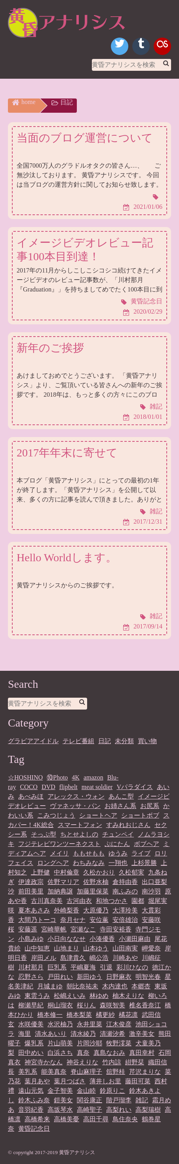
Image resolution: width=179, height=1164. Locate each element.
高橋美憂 (66, 1119)
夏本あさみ (34, 910)
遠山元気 (31, 1090)
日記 (104, 741)
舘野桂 (115, 1071)
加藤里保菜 (93, 891)
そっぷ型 (43, 834)
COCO (28, 787)
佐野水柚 (96, 881)
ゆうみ (118, 853)
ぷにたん (117, 843)
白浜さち (60, 1052)
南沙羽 (151, 891)
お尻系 (149, 805)
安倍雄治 (125, 919)
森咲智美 (112, 1005)
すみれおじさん (128, 824)
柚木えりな (128, 995)
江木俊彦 (118, 1024)
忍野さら (31, 976)
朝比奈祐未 (82, 986)
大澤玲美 (125, 910)
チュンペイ (118, 834)
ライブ (140, 853)
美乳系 (27, 1071)
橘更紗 (105, 1014)
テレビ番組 (78, 741)
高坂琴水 (60, 1109)
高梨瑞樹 (148, 1109)
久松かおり (99, 872)
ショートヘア (98, 815)
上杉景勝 (144, 862)
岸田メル (43, 957)
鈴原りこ (112, 1090)
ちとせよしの (79, 834)
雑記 (141, 1100)
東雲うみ (37, 995)
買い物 (147, 741)
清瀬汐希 (112, 1033)
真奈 (83, 1052)
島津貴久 (73, 957)
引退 (106, 967)
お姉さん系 (120, 805)
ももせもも (89, 853)
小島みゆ (31, 938)
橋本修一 (50, 1014)
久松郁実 (131, 872)
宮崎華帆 (54, 929)
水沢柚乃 (60, 1024)
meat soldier (97, 787)
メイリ (59, 853)
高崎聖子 (89, 1109)
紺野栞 (134, 1062)
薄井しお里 (105, 1081)
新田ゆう (89, 976)
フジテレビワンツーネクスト (59, 843)
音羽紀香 (31, 1109)
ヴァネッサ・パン (75, 805)
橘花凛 (128, 1014)
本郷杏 (140, 986)
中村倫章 (66, 872)
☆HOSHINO (25, 777)
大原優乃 (96, 910)
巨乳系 (57, 967)
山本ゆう (96, 948)
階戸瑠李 (118, 1100)
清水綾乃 (83, 1033)
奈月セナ (73, 919)
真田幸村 (141, 1052)
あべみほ (31, 796)
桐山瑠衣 (60, 1005)
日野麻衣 (118, 976)
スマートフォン (80, 824)
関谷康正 (89, 1100)
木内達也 (115, 986)
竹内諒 (111, 1062)
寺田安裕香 (115, 929)
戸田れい (60, 976)
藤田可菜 (137, 1081)
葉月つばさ (70, 1081)
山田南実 (125, 948)
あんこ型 (121, 796)
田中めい (31, 1052)
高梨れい (118, 1109)
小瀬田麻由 (134, 938)
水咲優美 (31, 1024)
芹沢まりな (145, 1071)
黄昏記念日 (34, 1128)
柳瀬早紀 (31, 1005)
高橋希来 (37, 1119)
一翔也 (118, 862)
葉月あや (37, 1081)
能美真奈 (54, 1071)
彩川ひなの (132, 967)
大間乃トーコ (37, 919)
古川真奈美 (47, 900)
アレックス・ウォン (76, 796)
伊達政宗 (31, 881)
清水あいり (51, 1033)
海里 (24, 1033)
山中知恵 (37, 948)
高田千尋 (96, 1119)
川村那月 (31, 967)
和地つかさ (112, 900)
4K (76, 777)
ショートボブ (140, 815)
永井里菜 (89, 1024)
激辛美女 (141, 1033)
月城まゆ (50, 986)
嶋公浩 (99, 957)
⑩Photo (57, 777)
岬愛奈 (151, 948)
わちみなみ (89, 862)
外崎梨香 (66, 910)
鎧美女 (63, 1100)
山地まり (66, 948)
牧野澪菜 (118, 1043)
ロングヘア (53, 862)
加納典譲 (60, 891)
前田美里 (31, 891)
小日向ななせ (67, 938)
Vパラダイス (134, 787)
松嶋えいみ (70, 995)
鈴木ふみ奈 (34, 1100)
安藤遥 (27, 929)
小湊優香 (102, 938)
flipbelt (68, 787)
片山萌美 (60, 1043)
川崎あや (125, 957)
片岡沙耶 (89, 1043)
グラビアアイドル (33, 741)
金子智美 (60, 1090)
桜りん (86, 1005)
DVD (48, 787)
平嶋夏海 (83, 967)
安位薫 (99, 919)
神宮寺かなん (44, 1062)
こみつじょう (56, 815)
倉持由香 (125, 881)
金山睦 (86, 1090)
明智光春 (148, 976)
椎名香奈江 (145, 1005)
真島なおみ (109, 1052)
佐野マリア (63, 881)
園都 (137, 900)
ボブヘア (146, 843)
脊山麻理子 (86, 1071)
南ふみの (125, 891)
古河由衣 (79, 900)
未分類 (124, 741)
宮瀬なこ (83, 929)
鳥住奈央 (125, 1119)
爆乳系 (34, 1043)
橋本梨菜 (79, 1014)
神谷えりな (82, 1062)
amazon (93, 777)
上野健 (40, 872)
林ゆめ (99, 995)
